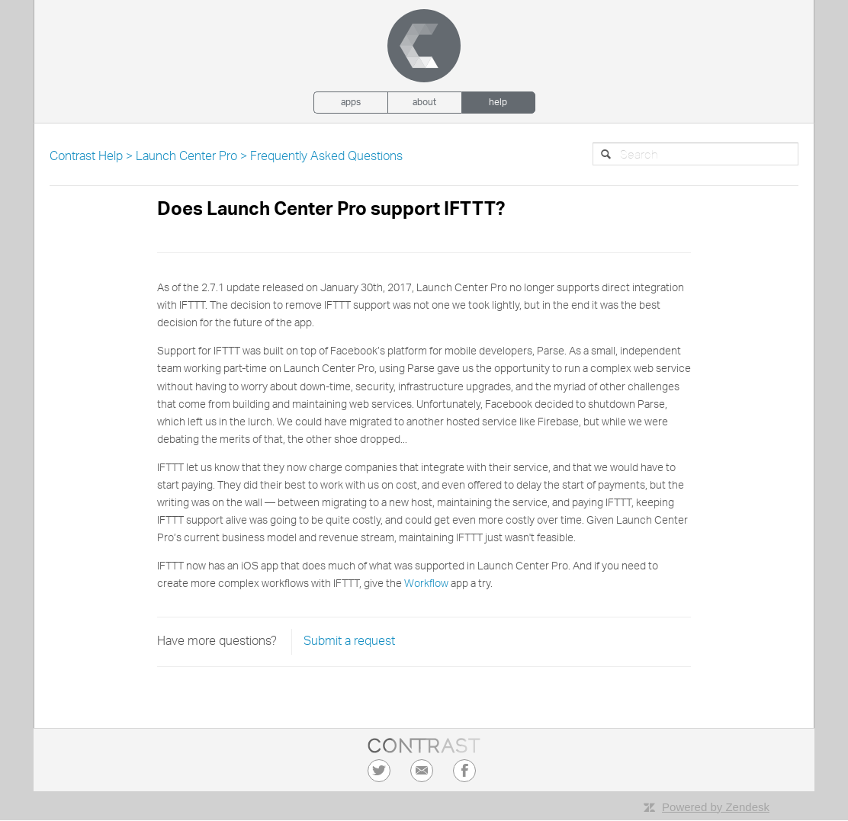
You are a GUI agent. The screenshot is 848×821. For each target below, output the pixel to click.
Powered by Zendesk (715, 806)
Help (498, 102)
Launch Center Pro (186, 157)
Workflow (426, 584)
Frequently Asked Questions (326, 157)
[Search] (695, 154)
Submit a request (349, 642)
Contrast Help (86, 157)
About (424, 102)
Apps (351, 102)
